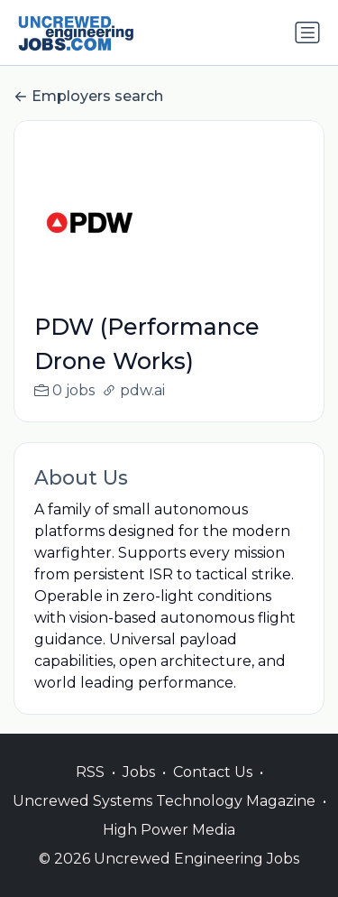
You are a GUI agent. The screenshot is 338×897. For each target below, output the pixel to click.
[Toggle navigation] (307, 32)
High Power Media (169, 848)
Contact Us (212, 791)
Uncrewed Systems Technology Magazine (164, 819)
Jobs (139, 791)
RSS (90, 791)
